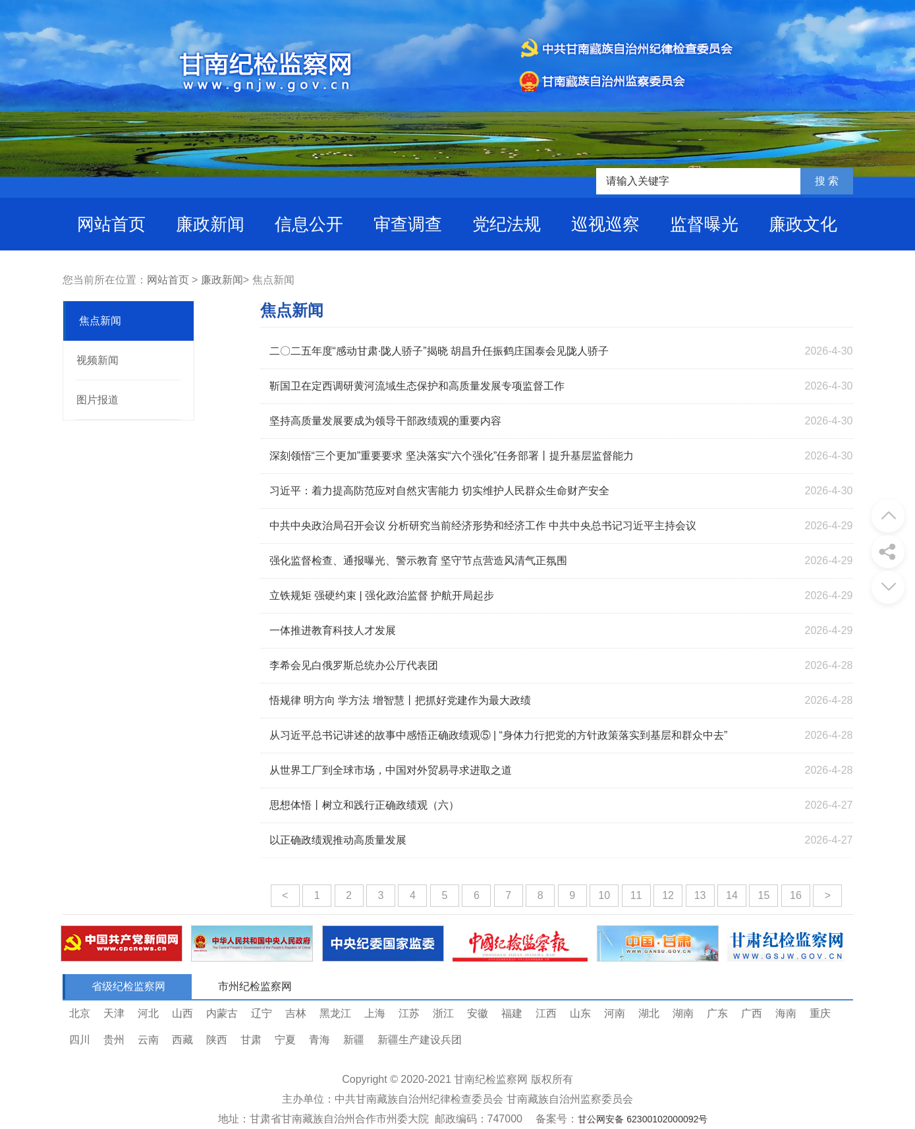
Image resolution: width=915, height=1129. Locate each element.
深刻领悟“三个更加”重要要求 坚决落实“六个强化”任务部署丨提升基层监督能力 (451, 455)
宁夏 (285, 1039)
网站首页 (111, 224)
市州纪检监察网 (255, 986)
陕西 (216, 1039)
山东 (580, 1013)
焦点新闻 (100, 320)
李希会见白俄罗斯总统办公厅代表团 (353, 665)
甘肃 (251, 1039)
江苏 (409, 1013)
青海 (319, 1039)
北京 (79, 1013)
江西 (546, 1013)
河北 (148, 1013)
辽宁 (261, 1013)
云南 (148, 1039)
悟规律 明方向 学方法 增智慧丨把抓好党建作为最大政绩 (400, 700)
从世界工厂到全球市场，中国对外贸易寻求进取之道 (390, 770)
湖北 (648, 1013)
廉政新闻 (210, 224)
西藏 (182, 1039)
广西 (751, 1013)
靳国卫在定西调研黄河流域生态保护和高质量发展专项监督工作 (417, 385)
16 (796, 895)
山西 (182, 1013)
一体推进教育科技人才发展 (332, 630)
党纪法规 (506, 224)
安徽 (477, 1013)
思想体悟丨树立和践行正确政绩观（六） (364, 805)
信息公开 (309, 224)
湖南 (683, 1013)
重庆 (820, 1013)
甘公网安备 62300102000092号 (642, 1119)
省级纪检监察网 (128, 986)
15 (764, 895)
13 (700, 895)
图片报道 (97, 399)
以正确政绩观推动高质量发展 (337, 840)
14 (732, 895)
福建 (511, 1013)
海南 (785, 1013)
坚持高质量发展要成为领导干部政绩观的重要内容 (385, 420)
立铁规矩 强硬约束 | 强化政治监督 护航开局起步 (382, 595)
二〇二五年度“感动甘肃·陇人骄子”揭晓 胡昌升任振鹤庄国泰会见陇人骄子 (439, 351)
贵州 (114, 1039)
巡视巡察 (605, 224)
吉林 (295, 1013)
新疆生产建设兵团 (419, 1039)
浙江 (443, 1013)
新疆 (353, 1039)
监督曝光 (704, 224)
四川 (79, 1039)
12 (668, 895)
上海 (374, 1013)
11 (636, 895)
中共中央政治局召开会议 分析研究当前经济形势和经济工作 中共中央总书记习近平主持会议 (483, 525)
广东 (717, 1013)
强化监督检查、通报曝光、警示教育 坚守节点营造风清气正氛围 (418, 560)
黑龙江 (335, 1013)
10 (604, 895)
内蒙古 (222, 1013)
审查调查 (408, 224)
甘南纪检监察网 (491, 1079)
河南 (614, 1013)
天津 (114, 1013)
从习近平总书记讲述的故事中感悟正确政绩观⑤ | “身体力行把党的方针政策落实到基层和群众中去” (498, 735)
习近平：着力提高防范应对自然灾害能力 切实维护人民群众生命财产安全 (439, 490)
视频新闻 (97, 360)
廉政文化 (803, 224)
